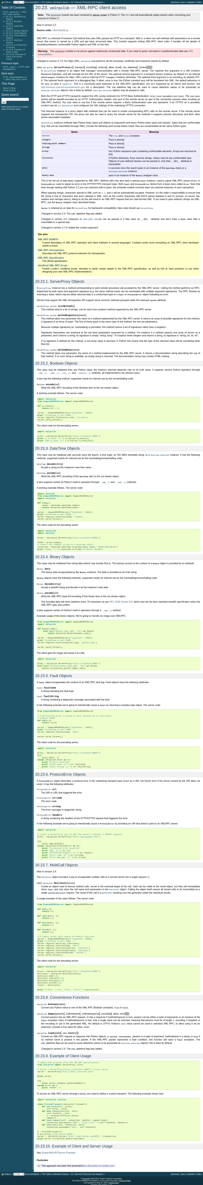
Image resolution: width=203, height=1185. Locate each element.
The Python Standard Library (55, 2)
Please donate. (125, 1178)
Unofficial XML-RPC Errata (52, 262)
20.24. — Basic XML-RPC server (15, 78)
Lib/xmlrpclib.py (60, 30)
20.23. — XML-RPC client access (15, 13)
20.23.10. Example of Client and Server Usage (16, 56)
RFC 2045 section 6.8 (120, 598)
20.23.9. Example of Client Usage (15, 50)
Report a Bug (9, 88)
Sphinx (104, 1183)
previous (175, 2)
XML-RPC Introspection (51, 247)
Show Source (9, 90)
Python (7, 2)
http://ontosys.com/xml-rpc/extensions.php (63, 86)
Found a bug (113, 1181)
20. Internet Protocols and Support (87, 2)
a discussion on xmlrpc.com (99, 1163)
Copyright (86, 1176)
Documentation (32, 2)
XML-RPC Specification (51, 255)
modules (190, 2)
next (183, 2)
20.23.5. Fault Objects (16, 33)
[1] (148, 876)
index (199, 2)
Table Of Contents (13, 7)
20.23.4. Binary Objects (17, 31)
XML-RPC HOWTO (48, 236)
